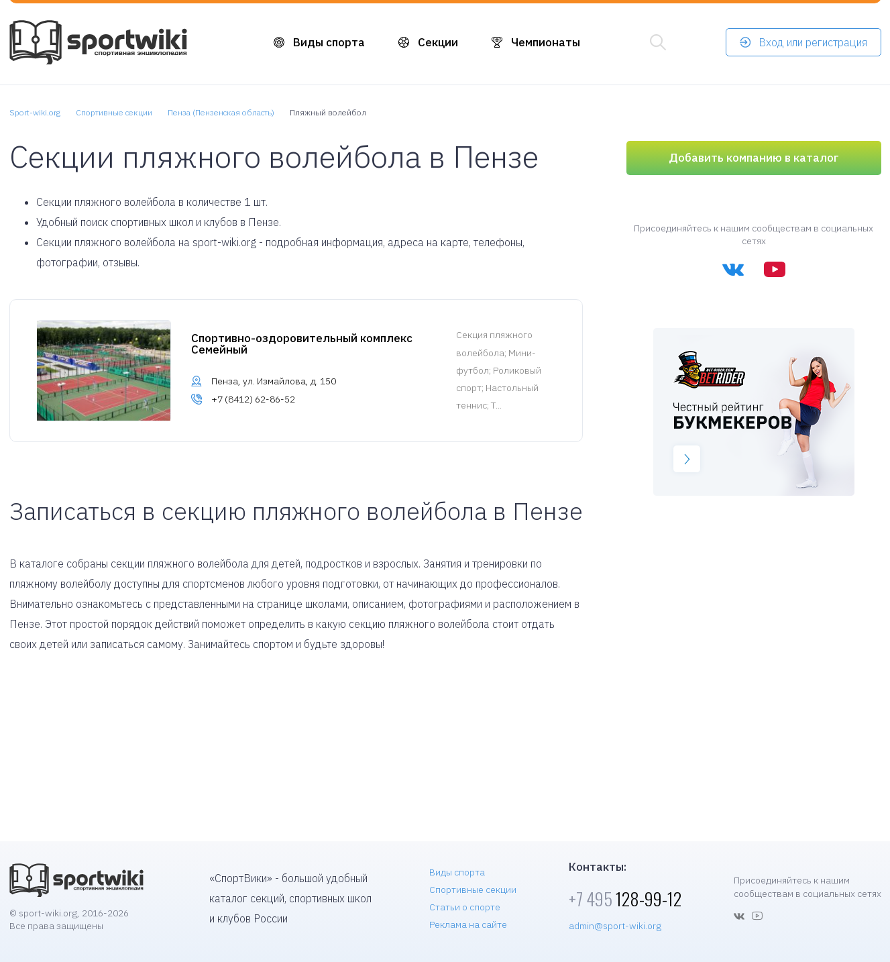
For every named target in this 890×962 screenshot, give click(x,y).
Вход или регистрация (813, 42)
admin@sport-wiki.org (615, 926)
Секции (438, 42)
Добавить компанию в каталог (754, 157)
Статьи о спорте (464, 907)
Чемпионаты (545, 42)
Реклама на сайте (468, 924)
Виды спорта (329, 42)
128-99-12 (625, 899)
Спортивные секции (472, 890)
